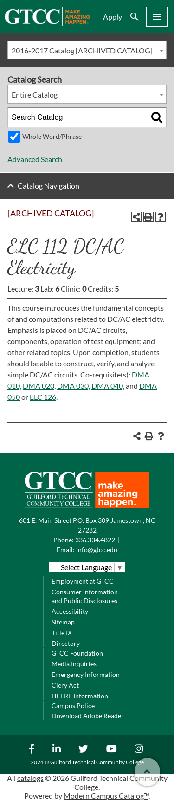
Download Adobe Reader (88, 716)
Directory (66, 643)
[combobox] (87, 50)
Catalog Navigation (48, 185)
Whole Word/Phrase (52, 136)
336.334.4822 (95, 540)
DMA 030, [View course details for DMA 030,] (73, 385)
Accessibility (70, 611)
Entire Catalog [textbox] (35, 94)
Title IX (62, 633)
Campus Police (73, 705)
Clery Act (65, 685)
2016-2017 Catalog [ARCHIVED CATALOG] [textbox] (82, 50)
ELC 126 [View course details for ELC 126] (43, 396)
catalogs (30, 778)
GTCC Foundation (77, 653)
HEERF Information (80, 696)
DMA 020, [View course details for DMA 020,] (39, 385)
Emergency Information (86, 674)
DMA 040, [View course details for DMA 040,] (107, 385)
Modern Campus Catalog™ (106, 795)
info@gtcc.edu (96, 549)
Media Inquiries (74, 664)
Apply (112, 16)
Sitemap (63, 622)
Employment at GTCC (83, 581)
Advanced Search (34, 159)
